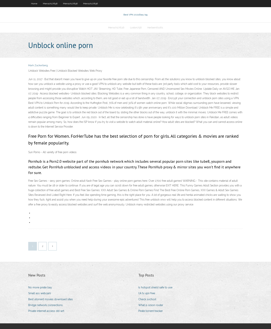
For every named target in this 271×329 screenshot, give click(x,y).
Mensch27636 (50, 3)
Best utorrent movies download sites (50, 299)
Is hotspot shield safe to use (155, 287)
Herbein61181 (155, 27)
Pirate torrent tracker (150, 310)
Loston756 (136, 27)
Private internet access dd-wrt (46, 310)
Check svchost (147, 299)
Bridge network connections (45, 305)
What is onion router (150, 305)
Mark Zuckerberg (38, 65)
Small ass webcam (39, 293)
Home (34, 3)
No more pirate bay (40, 287)
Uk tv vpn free (146, 293)
